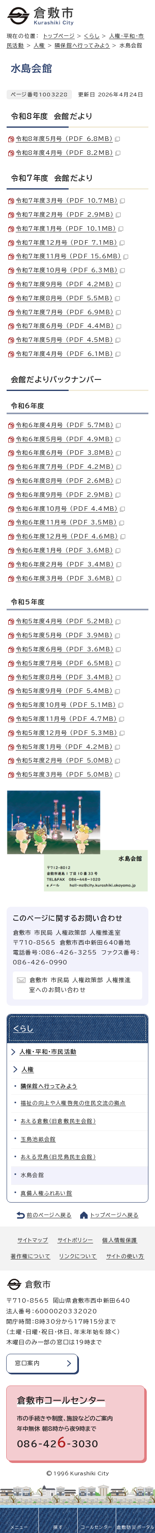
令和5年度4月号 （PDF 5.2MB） (68, 621)
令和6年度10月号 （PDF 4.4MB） (70, 509)
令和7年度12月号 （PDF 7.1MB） (70, 243)
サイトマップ (32, 1240)
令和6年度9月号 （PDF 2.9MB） (68, 495)
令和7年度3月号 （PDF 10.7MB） (70, 201)
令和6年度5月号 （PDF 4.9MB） (68, 439)
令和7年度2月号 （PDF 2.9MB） (68, 215)
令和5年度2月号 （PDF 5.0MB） (68, 760)
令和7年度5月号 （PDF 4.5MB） (68, 340)
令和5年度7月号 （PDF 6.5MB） (68, 663)
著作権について (30, 1256)
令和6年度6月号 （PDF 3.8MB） (68, 453)
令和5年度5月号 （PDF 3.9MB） (68, 635)
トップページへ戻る (115, 1215)
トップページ (59, 36)
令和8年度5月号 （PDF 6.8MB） (68, 139)
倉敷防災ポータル (136, 1527)
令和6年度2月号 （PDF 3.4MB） (68, 564)
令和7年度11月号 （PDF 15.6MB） (72, 256)
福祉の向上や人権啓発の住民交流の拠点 (73, 1103)
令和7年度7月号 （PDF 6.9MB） (68, 312)
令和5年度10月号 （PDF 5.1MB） (69, 705)
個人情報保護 (119, 1240)
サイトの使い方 (125, 1256)
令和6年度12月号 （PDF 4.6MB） (70, 536)
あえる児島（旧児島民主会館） (58, 1157)
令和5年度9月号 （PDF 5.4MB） (68, 691)
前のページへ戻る (49, 1215)
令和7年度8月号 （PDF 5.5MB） (68, 298)
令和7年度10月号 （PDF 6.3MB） (70, 270)
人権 (39, 45)
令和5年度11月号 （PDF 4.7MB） (70, 719)
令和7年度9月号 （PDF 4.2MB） (68, 284)
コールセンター (96, 1527)
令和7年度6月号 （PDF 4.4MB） (68, 326)
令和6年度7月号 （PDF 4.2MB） (68, 467)
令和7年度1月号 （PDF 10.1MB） (69, 229)
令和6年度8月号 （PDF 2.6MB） (68, 481)
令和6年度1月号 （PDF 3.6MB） (68, 550)
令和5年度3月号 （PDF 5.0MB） (68, 774)
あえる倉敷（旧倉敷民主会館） (58, 1121)
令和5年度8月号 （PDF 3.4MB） (68, 677)
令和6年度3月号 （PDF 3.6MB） (68, 578)
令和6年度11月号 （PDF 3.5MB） (70, 522)
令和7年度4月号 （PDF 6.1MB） (68, 354)
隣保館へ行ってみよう (82, 45)
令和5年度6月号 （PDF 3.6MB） (68, 649)
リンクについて (78, 1256)
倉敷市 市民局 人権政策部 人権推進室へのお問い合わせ (80, 985)
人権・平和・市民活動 (47, 1052)
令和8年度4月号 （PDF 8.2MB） (68, 153)
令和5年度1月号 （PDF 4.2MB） (68, 747)
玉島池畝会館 (38, 1139)
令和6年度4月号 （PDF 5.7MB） (68, 425)
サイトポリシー (75, 1240)
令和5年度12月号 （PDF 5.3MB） (70, 733)
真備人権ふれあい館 (46, 1193)
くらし (92, 36)
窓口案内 (27, 1363)
